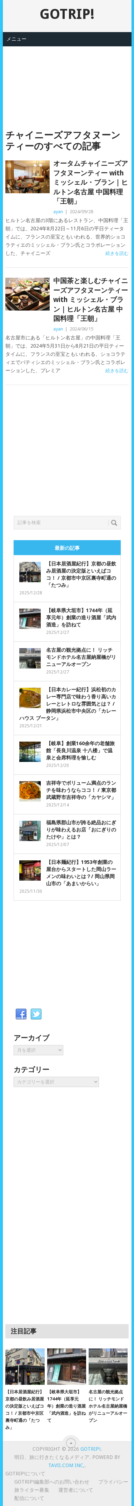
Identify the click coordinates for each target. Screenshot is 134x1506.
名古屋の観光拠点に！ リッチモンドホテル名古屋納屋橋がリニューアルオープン (81, 657)
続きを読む (117, 253)
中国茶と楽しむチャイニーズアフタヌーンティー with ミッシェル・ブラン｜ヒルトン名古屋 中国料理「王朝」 (90, 300)
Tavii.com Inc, (66, 1465)
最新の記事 (67, 548)
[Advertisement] (67, 82)
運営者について (75, 1490)
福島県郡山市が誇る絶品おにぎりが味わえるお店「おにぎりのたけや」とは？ (81, 830)
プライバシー (113, 1482)
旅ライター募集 (31, 1490)
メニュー (16, 39)
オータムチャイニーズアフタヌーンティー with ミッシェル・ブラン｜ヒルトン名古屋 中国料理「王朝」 (90, 182)
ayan (58, 211)
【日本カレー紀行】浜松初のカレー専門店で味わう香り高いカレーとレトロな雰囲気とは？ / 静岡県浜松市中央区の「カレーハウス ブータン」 (67, 704)
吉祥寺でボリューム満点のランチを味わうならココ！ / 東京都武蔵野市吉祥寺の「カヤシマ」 (81, 790)
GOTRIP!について (25, 1473)
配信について (29, 1498)
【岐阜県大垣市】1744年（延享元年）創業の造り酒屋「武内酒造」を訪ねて (81, 618)
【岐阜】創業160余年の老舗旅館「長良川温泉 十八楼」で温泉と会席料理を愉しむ (80, 750)
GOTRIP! (67, 14)
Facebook (21, 1014)
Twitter (36, 1014)
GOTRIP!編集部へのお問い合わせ (51, 1482)
